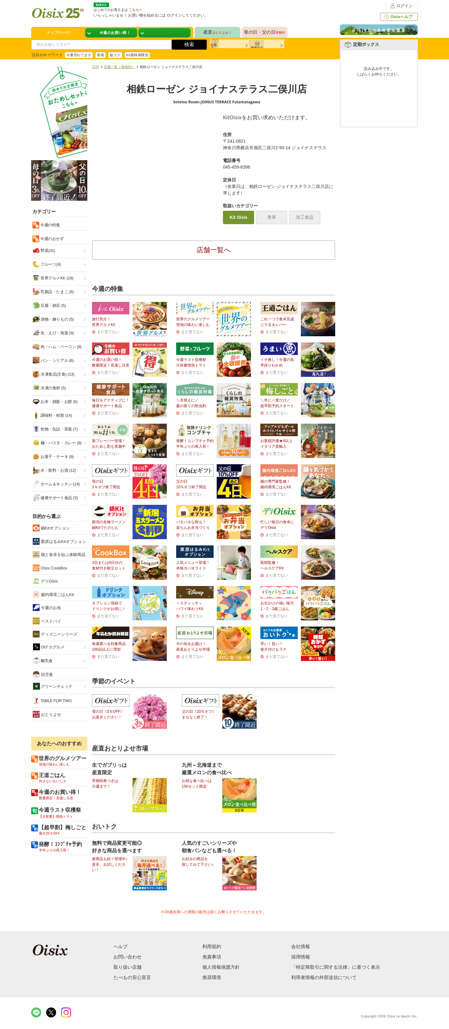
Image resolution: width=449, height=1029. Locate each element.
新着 (100, 55)
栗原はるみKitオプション (59, 541)
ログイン (401, 5)
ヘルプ (120, 946)
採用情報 (300, 956)
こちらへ (135, 10)
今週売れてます (78, 55)
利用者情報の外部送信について (324, 977)
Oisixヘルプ (398, 17)
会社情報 (300, 946)
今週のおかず (51, 238)
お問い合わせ (127, 956)
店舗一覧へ (213, 250)
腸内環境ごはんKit (53, 594)
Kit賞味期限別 (137, 55)
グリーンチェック (52, 686)
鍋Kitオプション (51, 527)
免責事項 (211, 956)
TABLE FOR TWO (52, 700)
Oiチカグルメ (49, 646)
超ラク (115, 55)
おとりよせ (47, 714)
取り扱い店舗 (127, 967)
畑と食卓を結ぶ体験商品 (59, 554)
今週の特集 (49, 225)
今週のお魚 (47, 607)
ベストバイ (47, 621)
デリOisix (45, 581)
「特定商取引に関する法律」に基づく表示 (335, 967)
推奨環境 (211, 977)
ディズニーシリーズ (55, 634)
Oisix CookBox (50, 567)
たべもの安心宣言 (132, 977)
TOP (95, 67)
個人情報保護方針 (221, 967)
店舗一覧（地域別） (119, 67)
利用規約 (211, 946)
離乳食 (43, 660)
